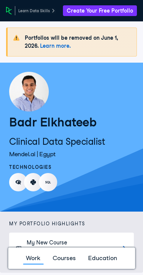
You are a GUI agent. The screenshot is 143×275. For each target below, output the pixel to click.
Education (102, 258)
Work (33, 258)
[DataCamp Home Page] (9, 11)
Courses (64, 258)
